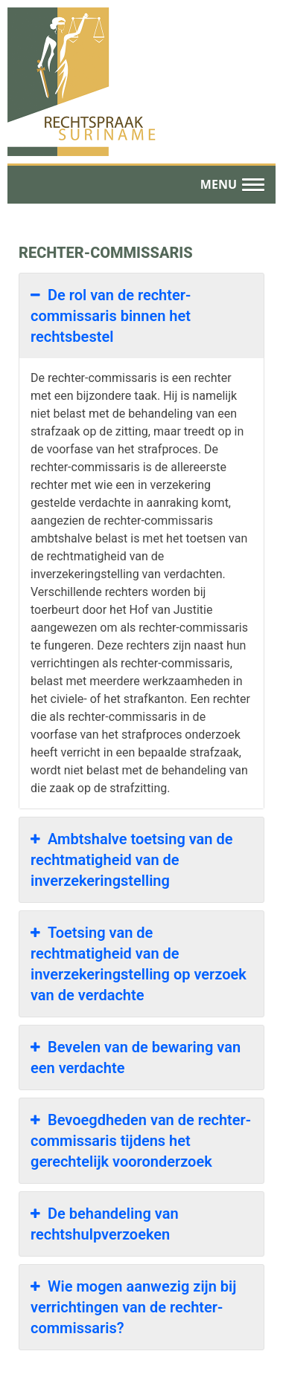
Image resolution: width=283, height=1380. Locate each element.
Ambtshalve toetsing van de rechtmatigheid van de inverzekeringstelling (132, 859)
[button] (232, 185)
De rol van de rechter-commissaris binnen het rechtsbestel (111, 315)
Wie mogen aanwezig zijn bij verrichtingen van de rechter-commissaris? (133, 1306)
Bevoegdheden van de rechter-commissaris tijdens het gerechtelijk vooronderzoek (141, 1139)
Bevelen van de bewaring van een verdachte (136, 1057)
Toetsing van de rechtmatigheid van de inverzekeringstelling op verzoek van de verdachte (139, 963)
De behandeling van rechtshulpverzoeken (105, 1223)
